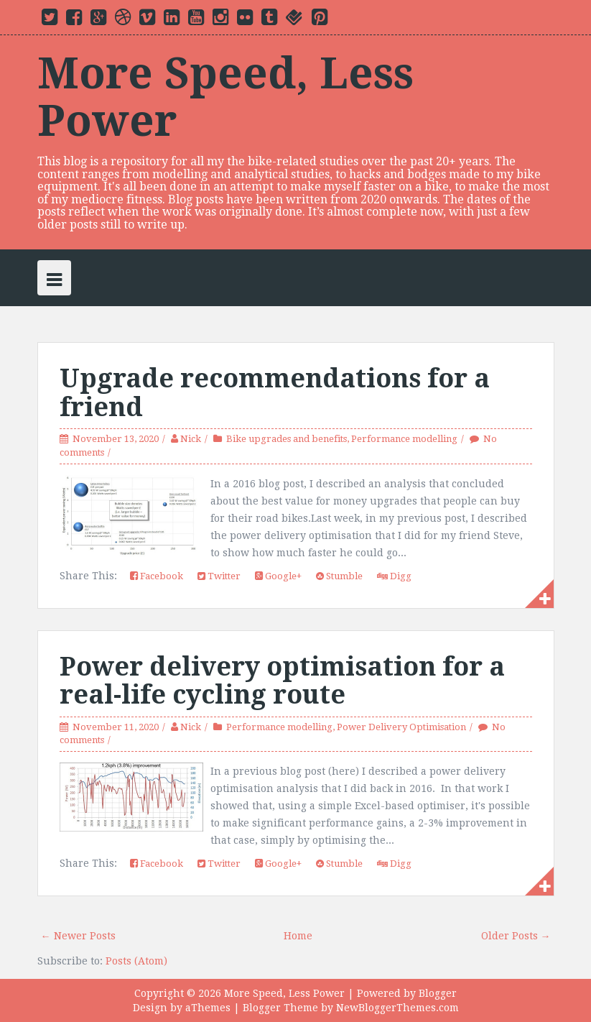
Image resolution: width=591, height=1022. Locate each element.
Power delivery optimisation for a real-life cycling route (282, 681)
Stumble (339, 576)
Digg (394, 576)
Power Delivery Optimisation (401, 727)
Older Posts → (516, 936)
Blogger (438, 993)
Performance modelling (404, 438)
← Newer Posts (78, 936)
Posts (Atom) (136, 961)
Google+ (278, 576)
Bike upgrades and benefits (286, 438)
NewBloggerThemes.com (397, 1007)
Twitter (219, 576)
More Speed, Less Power (225, 97)
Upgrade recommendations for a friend (275, 393)
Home (298, 936)
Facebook (156, 576)
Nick (190, 438)
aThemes (208, 1007)
